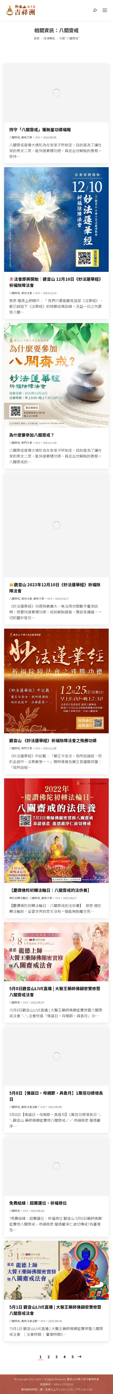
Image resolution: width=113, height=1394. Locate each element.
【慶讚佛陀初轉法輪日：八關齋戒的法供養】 (50, 890)
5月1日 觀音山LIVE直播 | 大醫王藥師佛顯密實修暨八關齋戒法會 (55, 1310)
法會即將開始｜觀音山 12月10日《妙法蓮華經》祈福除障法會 (56, 282)
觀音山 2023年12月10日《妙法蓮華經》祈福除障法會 (54, 588)
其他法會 (26, 293)
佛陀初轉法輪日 (18, 898)
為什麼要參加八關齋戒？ (31, 435)
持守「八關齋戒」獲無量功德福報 (40, 129)
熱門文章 (26, 443)
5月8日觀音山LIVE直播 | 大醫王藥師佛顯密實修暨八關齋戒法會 (54, 991)
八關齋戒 (14, 137)
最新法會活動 (29, 1107)
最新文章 (26, 137)
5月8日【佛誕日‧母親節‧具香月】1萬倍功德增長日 (56, 1096)
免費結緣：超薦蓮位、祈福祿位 (38, 1203)
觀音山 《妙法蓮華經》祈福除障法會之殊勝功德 (53, 740)
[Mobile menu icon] (105, 10)
